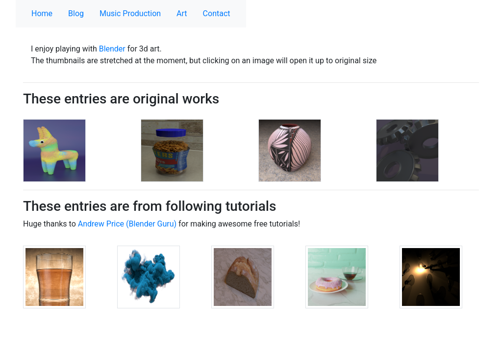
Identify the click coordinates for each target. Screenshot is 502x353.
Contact (216, 13)
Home (41, 13)
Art (181, 13)
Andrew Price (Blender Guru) (127, 223)
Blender (112, 48)
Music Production (130, 13)
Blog (76, 13)
